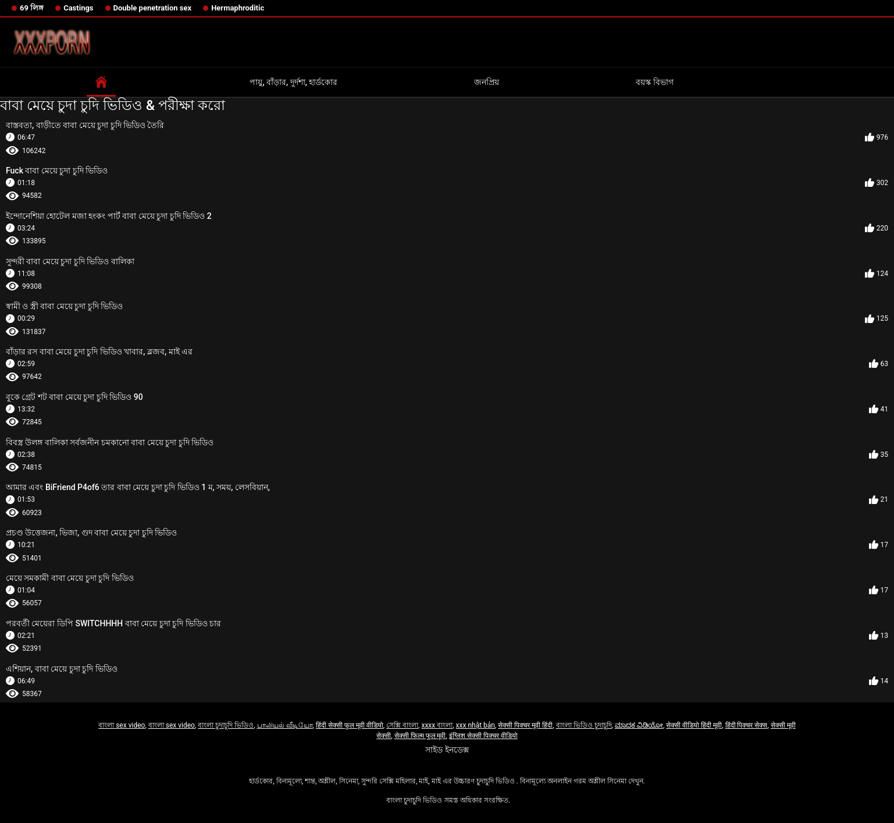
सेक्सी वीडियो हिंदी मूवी (694, 725)
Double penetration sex (152, 7)
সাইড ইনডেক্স (446, 749)
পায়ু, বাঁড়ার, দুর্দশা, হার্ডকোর (293, 82)
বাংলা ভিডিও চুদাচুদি (584, 725)
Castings (78, 7)
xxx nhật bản (475, 725)
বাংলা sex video (121, 725)
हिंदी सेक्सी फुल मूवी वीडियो (349, 725)
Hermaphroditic (237, 7)
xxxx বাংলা (437, 725)
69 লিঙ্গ (32, 7)
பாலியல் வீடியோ (285, 725)
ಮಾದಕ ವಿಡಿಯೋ (639, 725)
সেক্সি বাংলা (402, 725)
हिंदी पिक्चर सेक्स (746, 725)
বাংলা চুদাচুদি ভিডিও (414, 800)
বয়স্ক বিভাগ (654, 82)
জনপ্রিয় (486, 82)
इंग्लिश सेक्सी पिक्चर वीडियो (483, 736)
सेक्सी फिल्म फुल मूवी (420, 736)
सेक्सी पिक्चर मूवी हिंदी (525, 725)
